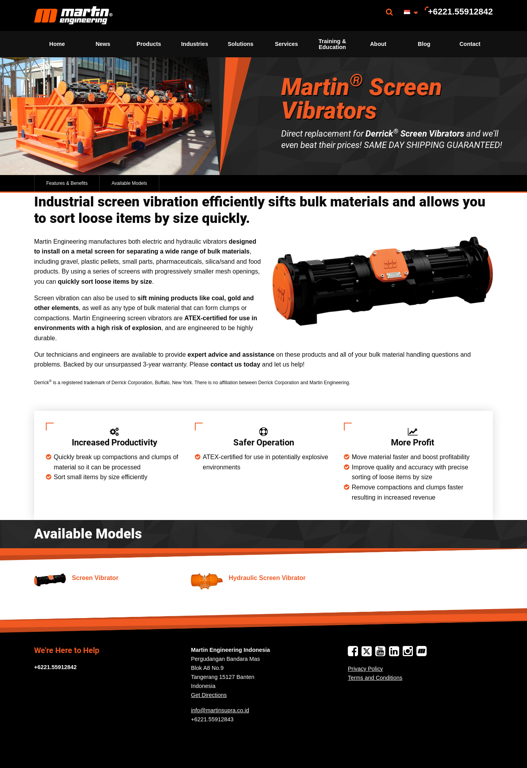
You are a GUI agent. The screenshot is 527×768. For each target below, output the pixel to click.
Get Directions (209, 695)
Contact (470, 44)
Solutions (241, 44)
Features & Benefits (66, 183)
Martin (73, 15)
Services (286, 44)
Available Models (129, 183)
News (103, 44)
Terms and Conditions (375, 678)
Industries (194, 44)
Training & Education (332, 44)
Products (148, 44)
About (378, 44)
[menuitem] (73, 15)
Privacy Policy (365, 669)
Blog (424, 44)
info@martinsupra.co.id (220, 710)
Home (57, 44)
